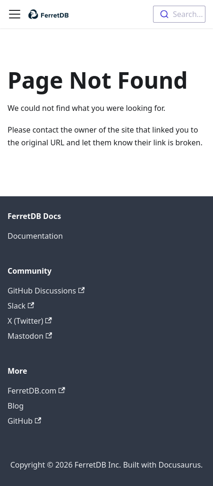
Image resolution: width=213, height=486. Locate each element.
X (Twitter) (30, 321)
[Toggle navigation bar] (15, 14)
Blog (16, 406)
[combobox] (179, 14)
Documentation (35, 236)
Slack (21, 306)
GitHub (24, 421)
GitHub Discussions (46, 290)
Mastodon (30, 336)
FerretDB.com (36, 390)
